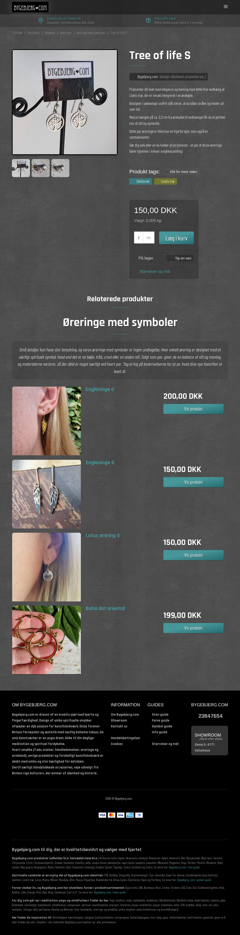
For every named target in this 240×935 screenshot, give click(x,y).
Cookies (117, 744)
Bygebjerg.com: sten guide (184, 867)
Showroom (119, 720)
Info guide (159, 732)
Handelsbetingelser (125, 738)
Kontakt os (119, 726)
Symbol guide (162, 726)
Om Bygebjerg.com (125, 714)
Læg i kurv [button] (176, 238)
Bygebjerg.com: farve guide (110, 892)
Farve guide (160, 720)
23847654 (211, 715)
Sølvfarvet (143, 181)
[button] (179, 257)
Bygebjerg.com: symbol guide (194, 880)
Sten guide (160, 714)
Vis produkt (193, 408)
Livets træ (168, 181)
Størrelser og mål (154, 271)
